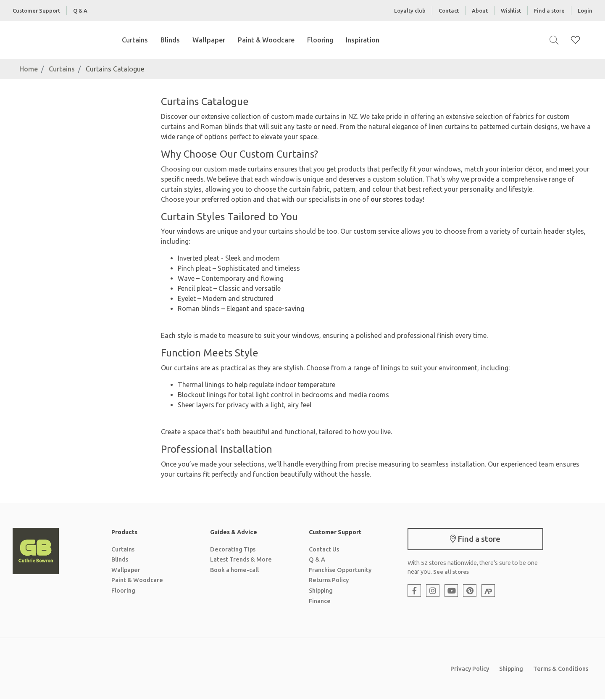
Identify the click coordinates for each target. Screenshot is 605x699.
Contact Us (324, 549)
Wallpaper (208, 40)
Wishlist (511, 10)
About (480, 10)
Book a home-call (234, 570)
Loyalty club (410, 10)
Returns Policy (329, 580)
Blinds (170, 40)
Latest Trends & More (241, 559)
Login (585, 10)
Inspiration (362, 40)
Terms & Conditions (560, 668)
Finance (320, 601)
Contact (449, 10)
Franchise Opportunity (340, 570)
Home (28, 69)
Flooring (320, 40)
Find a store (549, 10)
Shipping (321, 590)
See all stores (451, 572)
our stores (387, 199)
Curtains (135, 40)
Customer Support (36, 10)
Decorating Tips (232, 549)
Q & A (80, 10)
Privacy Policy (469, 668)
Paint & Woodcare (266, 40)
